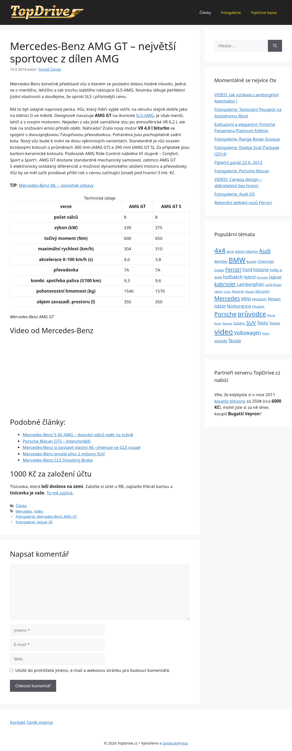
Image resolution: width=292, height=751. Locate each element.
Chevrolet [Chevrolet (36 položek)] (266, 261)
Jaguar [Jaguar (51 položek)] (275, 277)
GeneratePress (175, 743)
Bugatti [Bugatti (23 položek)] (252, 262)
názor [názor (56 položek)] (220, 306)
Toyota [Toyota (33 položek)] (274, 323)
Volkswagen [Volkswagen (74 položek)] (247, 332)
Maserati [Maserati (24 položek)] (238, 291)
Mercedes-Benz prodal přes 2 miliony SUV (64, 454)
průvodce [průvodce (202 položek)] (252, 313)
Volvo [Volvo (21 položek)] (265, 333)
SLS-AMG (145, 115)
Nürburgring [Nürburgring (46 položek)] (239, 306)
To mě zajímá (59, 493)
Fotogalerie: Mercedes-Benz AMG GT (46, 516)
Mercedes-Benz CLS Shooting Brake (58, 460)
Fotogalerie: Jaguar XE (34, 522)
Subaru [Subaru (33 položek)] (239, 323)
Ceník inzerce (40, 722)
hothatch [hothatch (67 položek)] (233, 276)
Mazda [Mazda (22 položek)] (249, 291)
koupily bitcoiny (230, 401)
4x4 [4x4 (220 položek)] (219, 250)
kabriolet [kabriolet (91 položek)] (225, 283)
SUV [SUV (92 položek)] (251, 322)
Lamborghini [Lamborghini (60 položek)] (250, 284)
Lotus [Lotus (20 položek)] (227, 291)
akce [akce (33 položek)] (230, 251)
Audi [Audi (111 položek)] (265, 250)
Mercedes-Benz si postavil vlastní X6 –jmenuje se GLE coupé (81, 447)
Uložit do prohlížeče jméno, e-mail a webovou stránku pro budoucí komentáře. (92, 670)
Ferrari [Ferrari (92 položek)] (233, 269)
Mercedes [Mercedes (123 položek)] (227, 298)
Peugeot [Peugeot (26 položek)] (258, 306)
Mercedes (24, 511)
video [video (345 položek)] (223, 332)
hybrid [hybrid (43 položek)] (250, 277)
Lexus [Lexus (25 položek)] (218, 291)
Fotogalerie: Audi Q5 (234, 194)
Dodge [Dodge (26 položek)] (219, 270)
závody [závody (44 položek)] (220, 341)
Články (205, 12)
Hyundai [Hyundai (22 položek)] (262, 277)
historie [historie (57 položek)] (261, 269)
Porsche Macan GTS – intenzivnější (57, 441)
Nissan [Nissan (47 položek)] (274, 299)
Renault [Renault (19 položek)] (227, 323)
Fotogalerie (231, 12)
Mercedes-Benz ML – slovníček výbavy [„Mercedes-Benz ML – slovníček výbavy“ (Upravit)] (56, 185)
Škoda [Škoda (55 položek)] (234, 341)
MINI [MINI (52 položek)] (246, 299)
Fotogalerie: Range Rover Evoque (247, 139)
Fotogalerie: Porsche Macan (241, 171)
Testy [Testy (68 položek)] (262, 323)
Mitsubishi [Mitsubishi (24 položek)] (259, 299)
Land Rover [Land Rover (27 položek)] (273, 284)
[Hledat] (275, 46)
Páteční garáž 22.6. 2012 (238, 162)
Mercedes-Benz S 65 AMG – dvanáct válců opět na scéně (78, 434)
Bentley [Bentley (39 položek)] (221, 261)
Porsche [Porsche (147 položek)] (225, 314)
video (38, 511)
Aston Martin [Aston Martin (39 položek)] (246, 251)
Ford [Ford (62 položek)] (247, 269)
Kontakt (17, 722)
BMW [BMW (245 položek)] (237, 260)
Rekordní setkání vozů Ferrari (243, 202)
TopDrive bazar (264, 12)
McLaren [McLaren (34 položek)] (262, 291)
